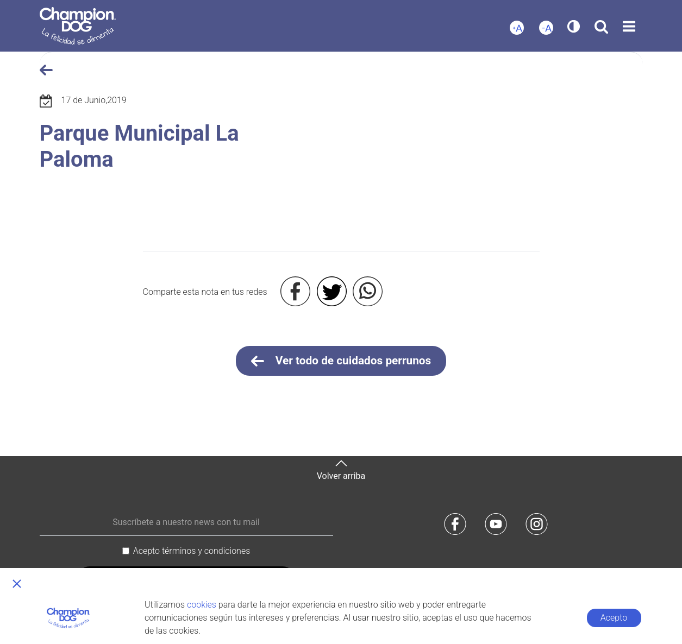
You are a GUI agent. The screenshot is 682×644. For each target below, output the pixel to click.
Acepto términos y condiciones (192, 551)
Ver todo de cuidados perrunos (341, 361)
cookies (201, 604)
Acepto (613, 618)
